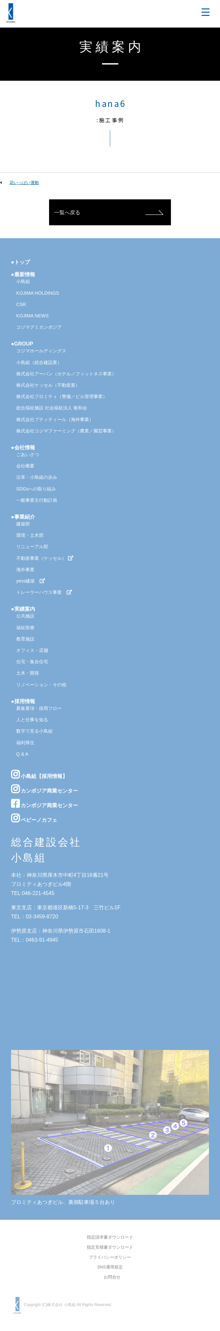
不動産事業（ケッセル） (44, 558)
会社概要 (25, 465)
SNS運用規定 (110, 1267)
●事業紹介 (23, 517)
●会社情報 (23, 447)
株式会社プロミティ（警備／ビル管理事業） (61, 396)
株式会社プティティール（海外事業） (55, 419)
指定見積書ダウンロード (110, 1247)
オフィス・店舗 (32, 650)
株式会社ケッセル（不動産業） (48, 385)
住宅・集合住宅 (32, 661)
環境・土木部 (30, 535)
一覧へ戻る (67, 212)
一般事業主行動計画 (36, 500)
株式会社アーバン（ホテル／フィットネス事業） (66, 373)
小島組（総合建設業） (39, 362)
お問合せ (112, 1277)
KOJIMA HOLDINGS (37, 293)
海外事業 (25, 569)
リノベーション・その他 (41, 684)
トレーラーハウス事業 (44, 592)
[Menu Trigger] (205, 12)
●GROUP (22, 344)
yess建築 (30, 580)
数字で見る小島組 (34, 731)
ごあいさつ (27, 454)
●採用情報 (23, 701)
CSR (21, 304)
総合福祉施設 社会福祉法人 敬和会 (51, 407)
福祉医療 (25, 627)
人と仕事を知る (32, 719)
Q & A (22, 754)
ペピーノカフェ (34, 818)
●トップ (20, 262)
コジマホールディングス (41, 350)
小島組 (23, 281)
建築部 (23, 523)
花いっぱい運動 (24, 182)
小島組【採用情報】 (39, 774)
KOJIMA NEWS (32, 315)
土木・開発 (27, 673)
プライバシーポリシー (110, 1257)
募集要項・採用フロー (39, 708)
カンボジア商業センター (44, 789)
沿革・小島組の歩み (36, 477)
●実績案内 (23, 609)
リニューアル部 (32, 546)
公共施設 (25, 615)
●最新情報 (23, 274)
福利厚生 (25, 742)
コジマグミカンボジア (39, 327)
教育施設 (25, 639)
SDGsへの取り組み (36, 488)
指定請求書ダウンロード (110, 1237)
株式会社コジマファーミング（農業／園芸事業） (66, 430)
